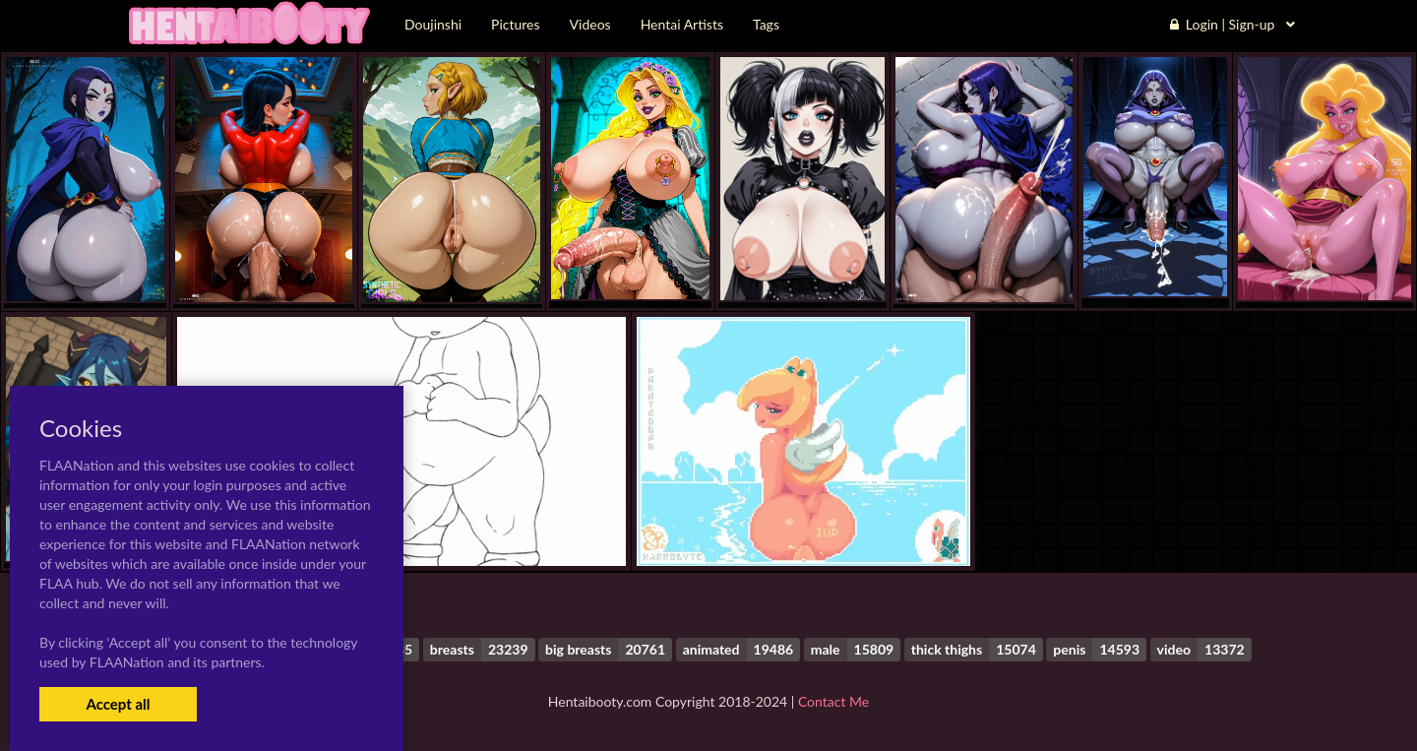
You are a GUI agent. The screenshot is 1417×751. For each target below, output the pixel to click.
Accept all (118, 704)
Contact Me (833, 701)
